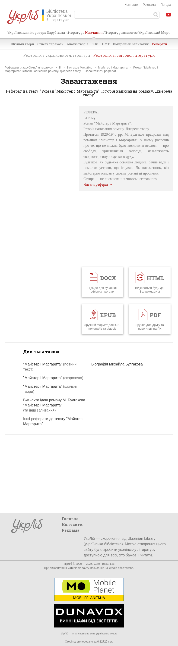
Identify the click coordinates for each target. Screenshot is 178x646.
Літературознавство (120, 32)
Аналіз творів (78, 44)
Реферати (159, 44)
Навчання (94, 34)
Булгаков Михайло (79, 67)
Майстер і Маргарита (112, 67)
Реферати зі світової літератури (124, 55)
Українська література (26, 32)
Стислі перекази (50, 44)
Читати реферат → (98, 184)
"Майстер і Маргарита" (53, 378)
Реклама (149, 4)
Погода (165, 4)
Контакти (131, 4)
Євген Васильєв (104, 563)
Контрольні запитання (131, 44)
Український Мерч (154, 32)
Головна (70, 518)
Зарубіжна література (65, 32)
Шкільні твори (22, 44)
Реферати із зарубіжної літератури (29, 67)
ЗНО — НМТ (101, 44)
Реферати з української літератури (56, 55)
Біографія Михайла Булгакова (117, 364)
